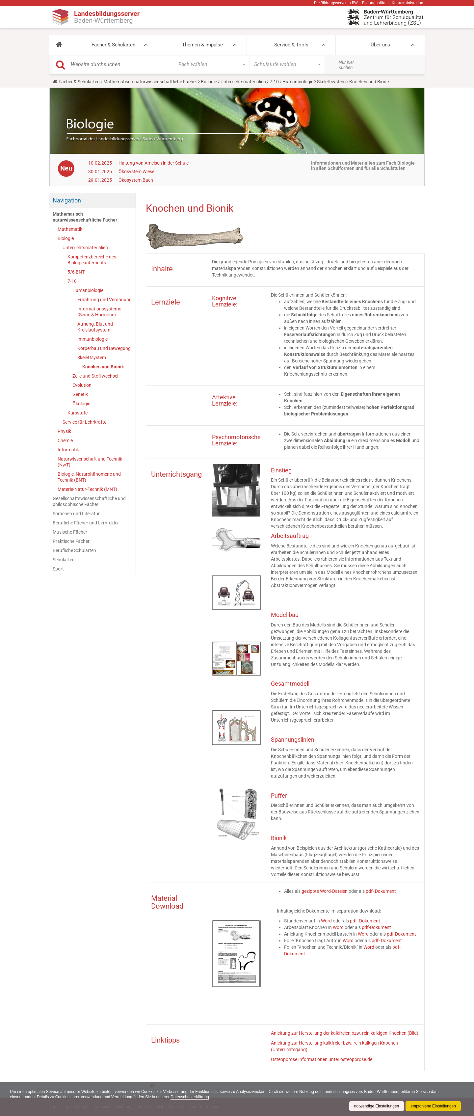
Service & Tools (291, 45)
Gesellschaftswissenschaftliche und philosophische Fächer (89, 501)
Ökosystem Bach (135, 180)
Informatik (68, 449)
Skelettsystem (331, 81)
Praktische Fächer (71, 541)
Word (326, 920)
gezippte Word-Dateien (325, 891)
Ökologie (81, 403)
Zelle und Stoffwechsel (95, 376)
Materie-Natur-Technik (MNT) (87, 489)
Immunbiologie (92, 339)
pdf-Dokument (376, 927)
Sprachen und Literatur (76, 513)
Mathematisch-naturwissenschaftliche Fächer (150, 81)
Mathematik (70, 229)
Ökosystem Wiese (136, 171)
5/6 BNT (76, 272)
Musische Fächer (70, 532)
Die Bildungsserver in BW (336, 3)
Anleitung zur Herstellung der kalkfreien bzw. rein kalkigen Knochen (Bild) (344, 1033)
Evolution (82, 385)
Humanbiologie (297, 81)
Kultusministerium (408, 3)
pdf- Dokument (381, 891)
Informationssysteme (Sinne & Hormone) (99, 311)
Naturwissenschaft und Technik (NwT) (90, 461)
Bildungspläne (374, 3)
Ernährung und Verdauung (104, 299)
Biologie (209, 81)
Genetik (80, 394)
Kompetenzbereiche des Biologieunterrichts (91, 259)
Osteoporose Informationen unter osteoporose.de (321, 1059)
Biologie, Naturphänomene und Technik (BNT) (89, 477)
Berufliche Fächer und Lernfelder (86, 522)
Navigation (67, 200)
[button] (59, 45)
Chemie (65, 440)
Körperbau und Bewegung (104, 348)
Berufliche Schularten (74, 550)
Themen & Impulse (202, 45)
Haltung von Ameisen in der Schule (153, 163)
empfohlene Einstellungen (433, 1106)
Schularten (64, 559)
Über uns (380, 45)
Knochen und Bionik (103, 366)
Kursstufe (77, 412)
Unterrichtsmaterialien (243, 81)
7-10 (274, 81)
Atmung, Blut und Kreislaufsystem (95, 326)
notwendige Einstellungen (376, 1106)
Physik (64, 431)
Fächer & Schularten (113, 45)
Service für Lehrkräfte (84, 422)
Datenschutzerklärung (190, 1097)
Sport (58, 568)
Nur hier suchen (346, 65)
